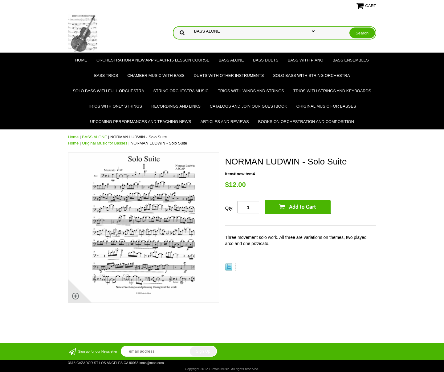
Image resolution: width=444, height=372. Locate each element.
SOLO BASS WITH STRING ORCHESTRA (311, 75)
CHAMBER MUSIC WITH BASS (156, 75)
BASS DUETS (265, 60)
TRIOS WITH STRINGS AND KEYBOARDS (332, 91)
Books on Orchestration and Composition (306, 121)
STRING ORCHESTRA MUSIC (181, 91)
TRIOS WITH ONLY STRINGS (115, 106)
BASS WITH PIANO (306, 60)
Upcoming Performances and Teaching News (140, 121)
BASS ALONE (231, 60)
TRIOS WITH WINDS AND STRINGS (251, 91)
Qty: (229, 208)
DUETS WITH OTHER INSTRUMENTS (229, 75)
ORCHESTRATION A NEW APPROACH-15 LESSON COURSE (153, 60)
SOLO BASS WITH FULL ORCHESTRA (108, 91)
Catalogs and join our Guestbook (248, 106)
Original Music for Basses (326, 106)
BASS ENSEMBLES (350, 60)
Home (81, 60)
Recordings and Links (176, 106)
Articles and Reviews (225, 121)
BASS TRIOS (106, 75)
